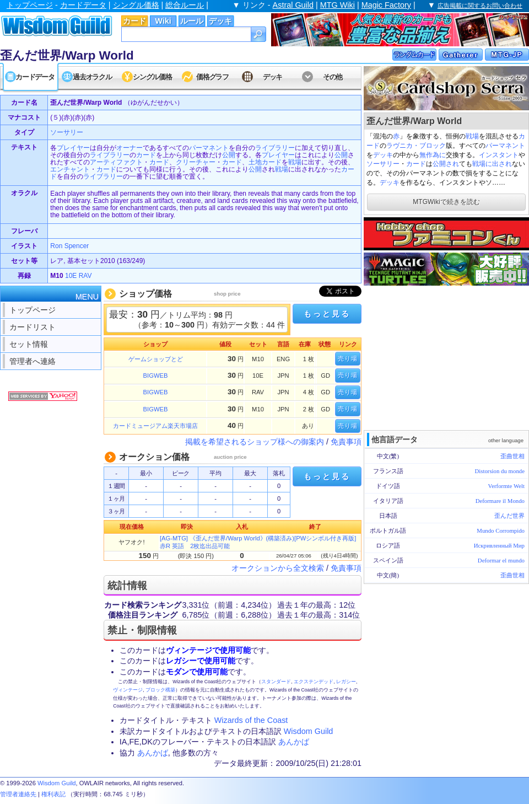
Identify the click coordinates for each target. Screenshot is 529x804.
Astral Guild (293, 5)
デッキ (220, 21)
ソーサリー (383, 164)
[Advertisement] (446, 357)
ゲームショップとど (155, 359)
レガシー (346, 681)
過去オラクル (92, 77)
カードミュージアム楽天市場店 (155, 425)
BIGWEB (155, 375)
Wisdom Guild (308, 731)
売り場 (348, 358)
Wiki (163, 21)
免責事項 (346, 441)
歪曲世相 (512, 456)
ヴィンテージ (128, 690)
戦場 (472, 136)
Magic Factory (386, 5)
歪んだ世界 (509, 515)
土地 (255, 162)
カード (134, 21)
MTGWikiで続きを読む (446, 202)
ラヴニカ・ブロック (416, 145)
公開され (446, 164)
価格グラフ (212, 77)
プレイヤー (73, 148)
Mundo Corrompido (501, 530)
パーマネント (505, 145)
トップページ (30, 5)
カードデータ (83, 5)
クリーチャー (195, 162)
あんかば (293, 741)
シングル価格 (136, 5)
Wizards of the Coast (251, 720)
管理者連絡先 (18, 794)
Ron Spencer (69, 246)
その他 (332, 77)
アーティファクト (116, 162)
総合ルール (184, 5)
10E (71, 276)
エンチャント (70, 169)
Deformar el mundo (501, 560)
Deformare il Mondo (500, 500)
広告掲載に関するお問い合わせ (480, 5)
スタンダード (276, 681)
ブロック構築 (160, 690)
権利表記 (53, 794)
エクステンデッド (313, 681)
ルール (191, 21)
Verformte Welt (506, 486)
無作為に (432, 155)
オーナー (129, 148)
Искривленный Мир (499, 545)
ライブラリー (275, 148)
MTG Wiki (337, 5)
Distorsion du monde (499, 471)
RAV (85, 276)
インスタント (499, 155)
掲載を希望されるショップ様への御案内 (254, 441)
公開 (228, 155)
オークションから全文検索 (277, 568)
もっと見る (327, 313)
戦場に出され (492, 164)
